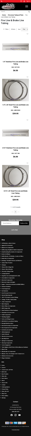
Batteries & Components (7, 247)
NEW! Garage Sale (6, 308)
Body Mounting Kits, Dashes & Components (12, 252)
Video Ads (4, 376)
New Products (5, 374)
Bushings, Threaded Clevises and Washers (12, 260)
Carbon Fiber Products (7, 262)
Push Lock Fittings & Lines (8, 319)
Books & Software (6, 254)
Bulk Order (4, 371)
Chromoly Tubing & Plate (7, 271)
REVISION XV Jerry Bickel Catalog (10, 321)
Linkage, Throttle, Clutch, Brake (9, 299)
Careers (4, 367)
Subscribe (24, 223)
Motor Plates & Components (8, 306)
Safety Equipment (6, 332)
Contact (3, 384)
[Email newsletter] (10, 223)
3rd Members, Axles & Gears (8, 243)
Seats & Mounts (5, 334)
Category (4, 265)
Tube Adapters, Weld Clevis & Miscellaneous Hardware (15, 347)
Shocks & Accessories (7, 336)
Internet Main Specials (7, 295)
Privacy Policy (5, 389)
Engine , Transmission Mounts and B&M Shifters (13, 284)
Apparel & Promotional (7, 245)
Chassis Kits (4, 382)
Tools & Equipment (6, 345)
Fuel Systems (5, 290)
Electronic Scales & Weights (8, 282)
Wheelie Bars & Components (8, 351)
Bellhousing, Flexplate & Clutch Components (12, 249)
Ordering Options (6, 387)
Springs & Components (7, 340)
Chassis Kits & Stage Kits (7, 267)
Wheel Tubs (4, 349)
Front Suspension (6, 288)
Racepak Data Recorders (7, 323)
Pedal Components (6, 314)
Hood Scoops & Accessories (9, 293)
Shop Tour (4, 393)
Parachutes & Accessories (8, 312)
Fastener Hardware (6, 286)
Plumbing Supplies (6, 316)
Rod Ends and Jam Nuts (7, 329)
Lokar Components (6, 301)
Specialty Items (5, 338)
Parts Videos (5, 378)
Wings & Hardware (6, 358)
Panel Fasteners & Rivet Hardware (10, 310)
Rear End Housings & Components (10, 325)
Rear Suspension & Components (9, 327)
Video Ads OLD (5, 391)
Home (3, 365)
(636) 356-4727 (15, 411)
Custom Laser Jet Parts (7, 369)
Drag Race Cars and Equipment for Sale (11, 275)
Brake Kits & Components (8, 258)
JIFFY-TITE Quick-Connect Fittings (10, 297)
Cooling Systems (6, 273)
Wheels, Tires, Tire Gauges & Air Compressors (13, 353)
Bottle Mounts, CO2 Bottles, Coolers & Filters (12, 256)
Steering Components (7, 342)
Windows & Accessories (7, 355)
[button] (1, 1)
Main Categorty (5, 303)
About (3, 380)
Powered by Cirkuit (15, 429)
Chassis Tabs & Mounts (7, 269)
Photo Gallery (5, 395)
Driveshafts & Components (8, 278)
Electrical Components (7, 280)
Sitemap (3, 397)
